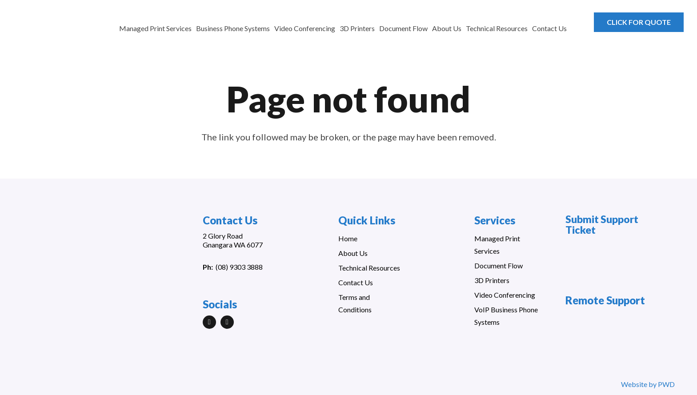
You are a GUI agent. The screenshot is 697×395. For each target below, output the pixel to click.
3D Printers (491, 280)
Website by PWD (648, 384)
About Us (353, 253)
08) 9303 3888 (240, 267)
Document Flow (498, 265)
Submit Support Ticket (601, 224)
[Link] (58, 26)
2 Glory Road (223, 235)
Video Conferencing (504, 295)
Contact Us (355, 282)
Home (347, 238)
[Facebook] (227, 322)
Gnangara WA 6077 (233, 244)
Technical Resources (369, 267)
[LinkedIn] (209, 322)
